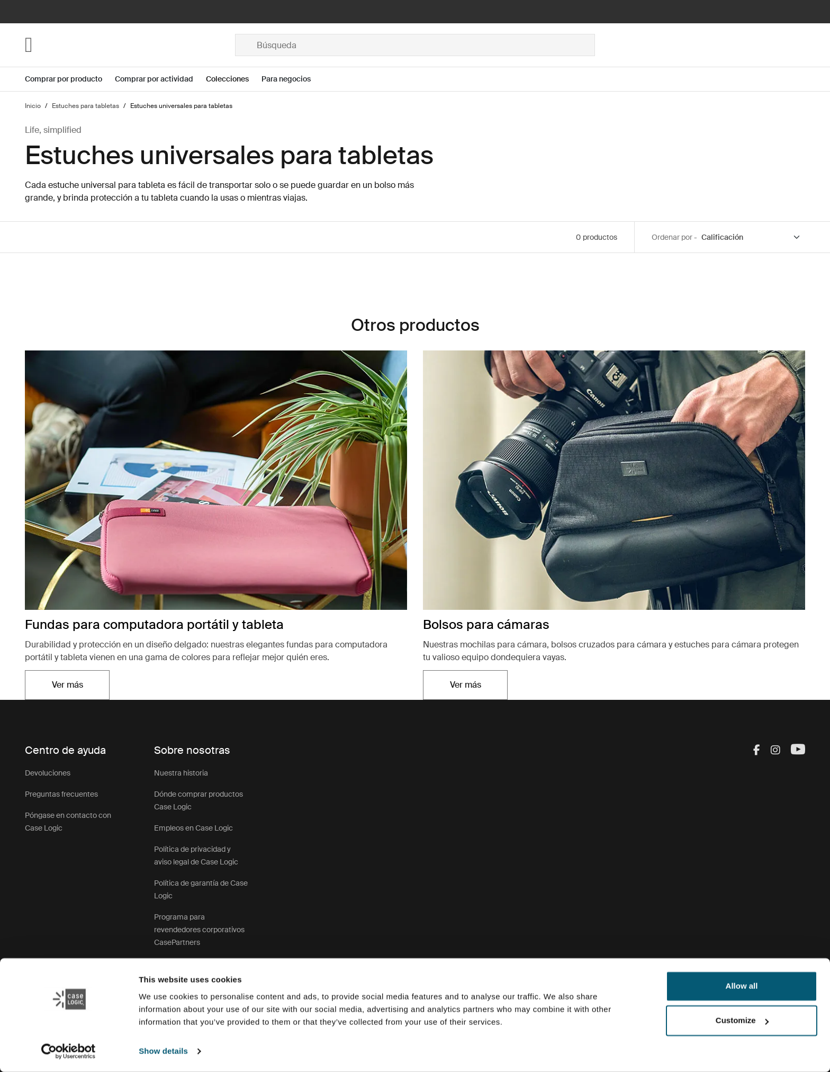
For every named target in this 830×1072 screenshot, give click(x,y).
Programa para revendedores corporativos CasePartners (199, 929)
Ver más (67, 684)
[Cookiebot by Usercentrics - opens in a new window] (68, 1051)
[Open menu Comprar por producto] (70, 79)
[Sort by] (751, 237)
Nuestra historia (181, 773)
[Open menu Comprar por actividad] (160, 79)
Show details (163, 1051)
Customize (742, 1020)
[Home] (130, 45)
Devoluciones (47, 773)
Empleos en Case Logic (193, 828)
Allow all (742, 985)
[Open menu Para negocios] (292, 79)
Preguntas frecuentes (61, 794)
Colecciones (227, 79)
